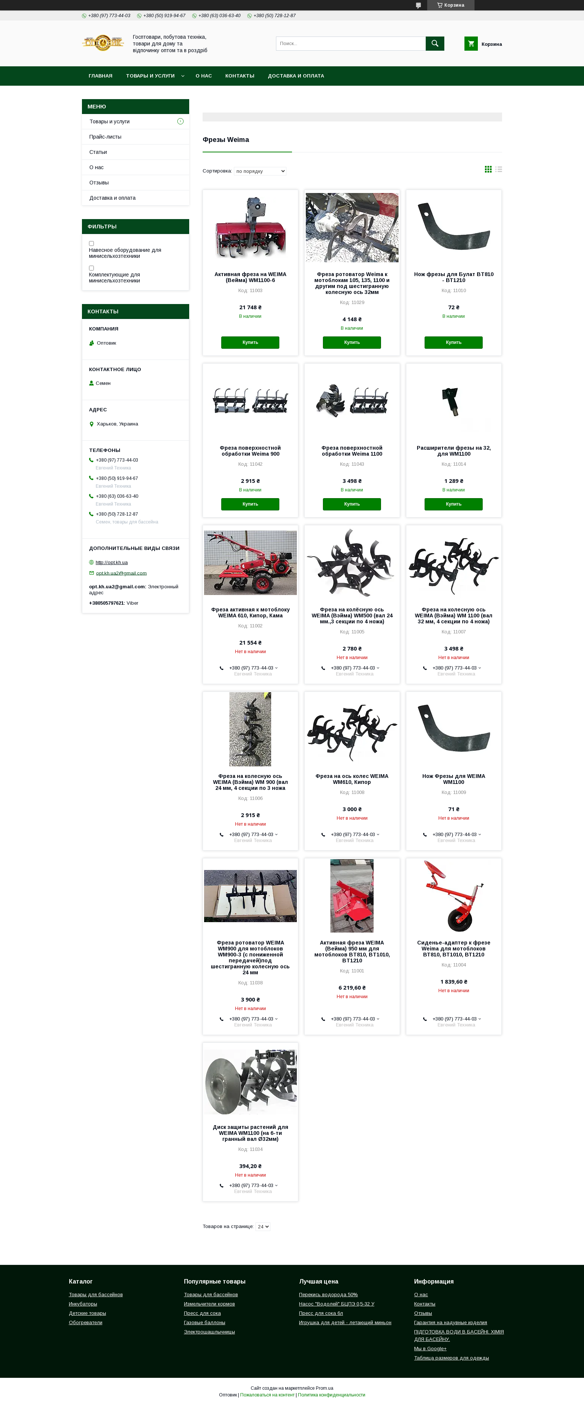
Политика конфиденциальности (331, 1395)
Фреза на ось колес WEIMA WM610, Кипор (351, 779)
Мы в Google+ (430, 1348)
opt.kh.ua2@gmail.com (121, 573)
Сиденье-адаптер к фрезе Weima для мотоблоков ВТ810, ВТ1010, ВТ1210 (454, 949)
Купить (250, 342)
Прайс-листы (105, 137)
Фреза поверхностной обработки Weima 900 (250, 451)
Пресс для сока (202, 1313)
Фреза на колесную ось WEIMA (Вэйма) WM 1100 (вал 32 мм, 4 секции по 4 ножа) (453, 615)
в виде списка (498, 171)
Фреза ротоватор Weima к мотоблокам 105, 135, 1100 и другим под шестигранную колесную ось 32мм (352, 283)
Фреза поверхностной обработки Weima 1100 (352, 451)
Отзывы (99, 183)
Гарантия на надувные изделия (450, 1322)
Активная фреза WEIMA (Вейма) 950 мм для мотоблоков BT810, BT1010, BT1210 (352, 951)
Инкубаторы (83, 1304)
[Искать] (435, 44)
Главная (100, 76)
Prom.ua (324, 1388)
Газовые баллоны (204, 1322)
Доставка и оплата (296, 76)
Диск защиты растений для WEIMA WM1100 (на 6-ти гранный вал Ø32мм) (250, 1133)
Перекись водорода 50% (328, 1294)
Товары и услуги (150, 76)
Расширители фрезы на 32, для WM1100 (454, 451)
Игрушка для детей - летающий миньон (345, 1322)
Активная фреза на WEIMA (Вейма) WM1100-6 (250, 277)
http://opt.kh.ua (112, 562)
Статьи (98, 152)
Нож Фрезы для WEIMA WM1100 (453, 779)
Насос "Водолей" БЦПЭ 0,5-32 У (336, 1304)
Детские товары (87, 1313)
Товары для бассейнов (96, 1294)
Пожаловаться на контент (267, 1395)
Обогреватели (85, 1322)
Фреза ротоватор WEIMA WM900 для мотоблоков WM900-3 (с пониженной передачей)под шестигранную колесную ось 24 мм (250, 957)
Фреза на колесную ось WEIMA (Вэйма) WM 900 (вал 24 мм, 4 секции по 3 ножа (250, 782)
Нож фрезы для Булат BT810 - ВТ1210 (453, 277)
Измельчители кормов (209, 1304)
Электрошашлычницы (209, 1332)
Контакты (239, 76)
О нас (204, 76)
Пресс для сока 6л (321, 1313)
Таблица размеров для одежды (451, 1358)
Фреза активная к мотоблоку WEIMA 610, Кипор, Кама (250, 612)
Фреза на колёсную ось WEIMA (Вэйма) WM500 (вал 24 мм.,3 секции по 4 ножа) (352, 615)
